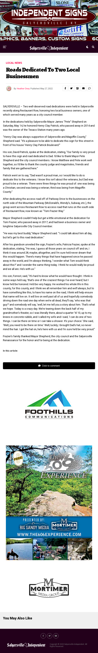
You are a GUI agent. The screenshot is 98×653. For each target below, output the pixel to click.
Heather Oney (23, 88)
